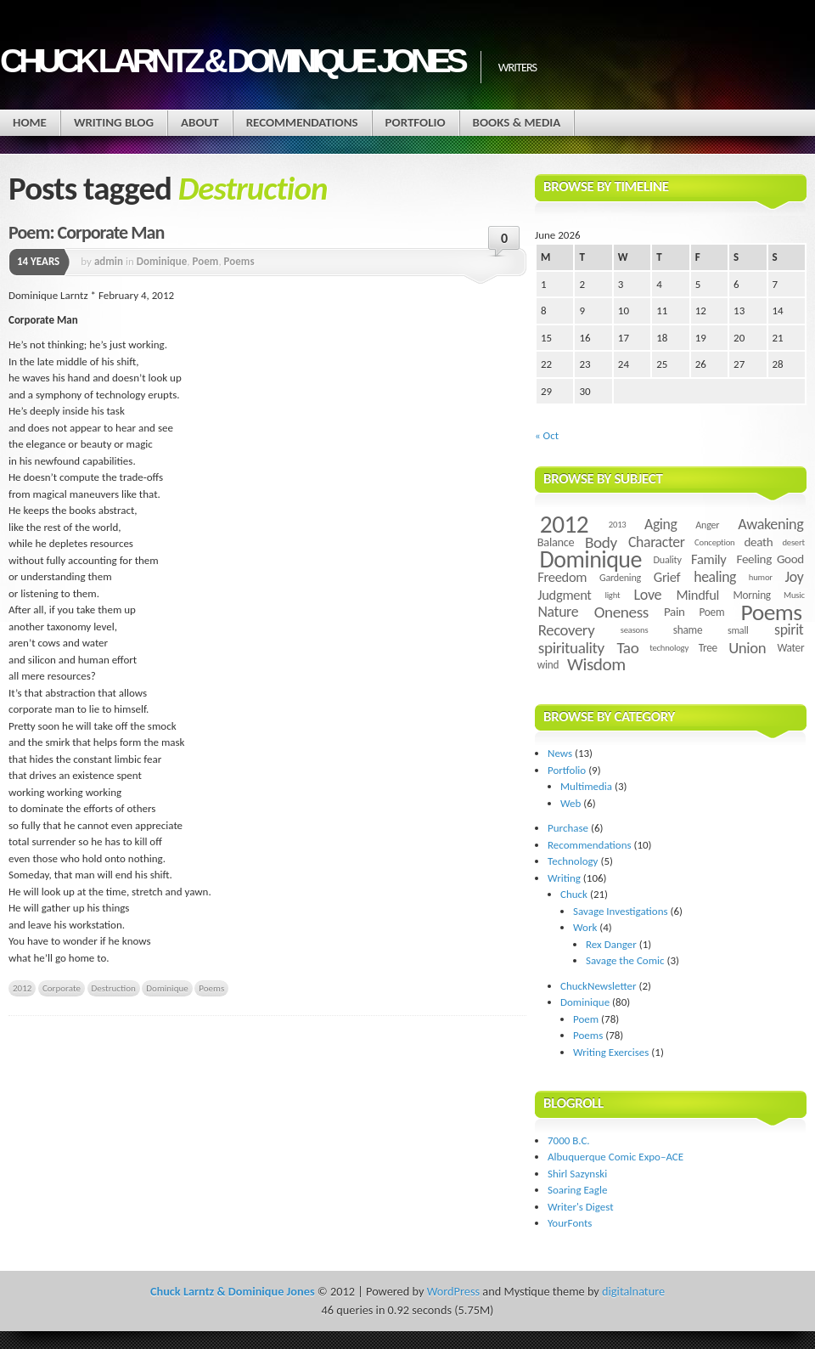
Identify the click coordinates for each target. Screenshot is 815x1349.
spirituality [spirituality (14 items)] (571, 648)
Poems (239, 261)
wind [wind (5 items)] (548, 665)
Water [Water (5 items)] (790, 648)
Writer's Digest (581, 1206)
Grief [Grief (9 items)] (667, 576)
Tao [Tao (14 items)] (627, 648)
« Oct (547, 435)
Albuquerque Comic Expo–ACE (615, 1156)
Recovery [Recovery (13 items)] (566, 630)
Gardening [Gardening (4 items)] (620, 577)
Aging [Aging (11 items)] (660, 524)
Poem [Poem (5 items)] (711, 612)
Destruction (114, 988)
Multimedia (586, 786)
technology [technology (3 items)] (669, 647)
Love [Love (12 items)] (647, 594)
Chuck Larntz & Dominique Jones (232, 60)
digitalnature (633, 1291)
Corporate (61, 988)
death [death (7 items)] (758, 542)
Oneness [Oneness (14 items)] (621, 612)
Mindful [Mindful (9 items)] (698, 594)
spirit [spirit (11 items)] (788, 629)
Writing (564, 878)
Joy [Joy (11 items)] (794, 576)
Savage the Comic (625, 960)
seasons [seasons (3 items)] (635, 629)
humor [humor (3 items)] (761, 577)
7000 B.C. (569, 1140)
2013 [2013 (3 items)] (618, 524)
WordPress (453, 1291)
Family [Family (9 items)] (708, 558)
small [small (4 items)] (738, 630)
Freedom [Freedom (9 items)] (562, 576)
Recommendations (302, 122)
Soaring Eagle (577, 1189)
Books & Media (517, 122)
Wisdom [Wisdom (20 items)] (596, 664)
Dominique (162, 261)
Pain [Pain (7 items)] (674, 611)
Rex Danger (611, 944)
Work (585, 927)
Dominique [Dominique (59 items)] (591, 559)
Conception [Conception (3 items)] (714, 542)
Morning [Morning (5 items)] (751, 595)
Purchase (568, 827)
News (560, 753)
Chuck (573, 894)
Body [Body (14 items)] (601, 542)
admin (108, 261)
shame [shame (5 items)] (687, 630)
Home (30, 122)
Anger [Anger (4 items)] (707, 524)
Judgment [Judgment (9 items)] (564, 594)
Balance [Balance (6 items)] (556, 542)
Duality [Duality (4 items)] (668, 559)
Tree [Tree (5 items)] (708, 648)
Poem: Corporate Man (86, 232)
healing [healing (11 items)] (715, 576)
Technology (573, 861)
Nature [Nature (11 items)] (558, 611)
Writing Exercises (611, 1052)
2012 (22, 988)
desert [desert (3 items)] (793, 542)
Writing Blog (114, 122)
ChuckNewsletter (598, 985)
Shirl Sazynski (577, 1173)
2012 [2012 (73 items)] (564, 524)
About (200, 122)
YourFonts (570, 1222)
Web (570, 803)
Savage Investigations (620, 911)
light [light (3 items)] (612, 595)
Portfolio (415, 122)
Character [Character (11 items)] (656, 542)
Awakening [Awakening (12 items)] (770, 524)
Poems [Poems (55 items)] (771, 612)
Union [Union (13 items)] (747, 648)
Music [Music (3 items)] (794, 595)
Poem (206, 261)
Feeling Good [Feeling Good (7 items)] (770, 559)
